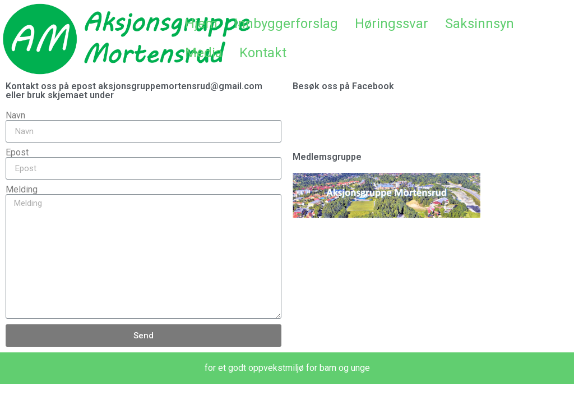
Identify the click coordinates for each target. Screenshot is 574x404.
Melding (22, 189)
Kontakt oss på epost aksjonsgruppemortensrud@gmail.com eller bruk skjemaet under (134, 90)
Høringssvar (391, 23)
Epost (17, 152)
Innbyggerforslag (286, 23)
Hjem (201, 23)
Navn (15, 115)
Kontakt (262, 53)
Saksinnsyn (479, 23)
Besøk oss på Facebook (343, 86)
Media (204, 53)
